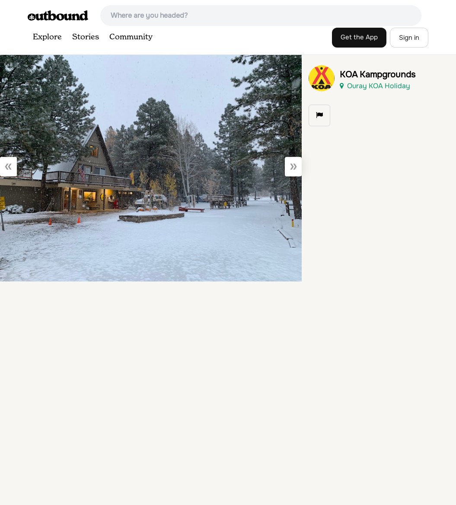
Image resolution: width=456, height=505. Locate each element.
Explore (47, 37)
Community (131, 37)
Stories (85, 37)
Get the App (359, 37)
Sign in (409, 37)
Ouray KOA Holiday (375, 85)
